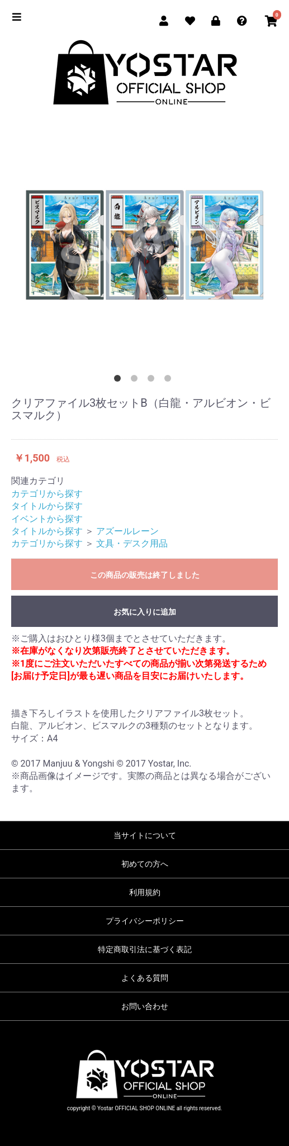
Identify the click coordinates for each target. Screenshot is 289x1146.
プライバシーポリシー (145, 920)
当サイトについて (144, 835)
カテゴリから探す (47, 493)
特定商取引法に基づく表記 (145, 949)
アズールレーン (127, 531)
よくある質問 (144, 977)
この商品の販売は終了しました (145, 574)
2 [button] (136, 380)
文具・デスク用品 (132, 543)
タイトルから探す (47, 506)
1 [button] (119, 380)
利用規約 (144, 892)
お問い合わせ (144, 1006)
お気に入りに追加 (144, 611)
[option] (144, 244)
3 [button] (153, 380)
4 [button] (170, 380)
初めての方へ (144, 863)
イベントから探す (47, 518)
